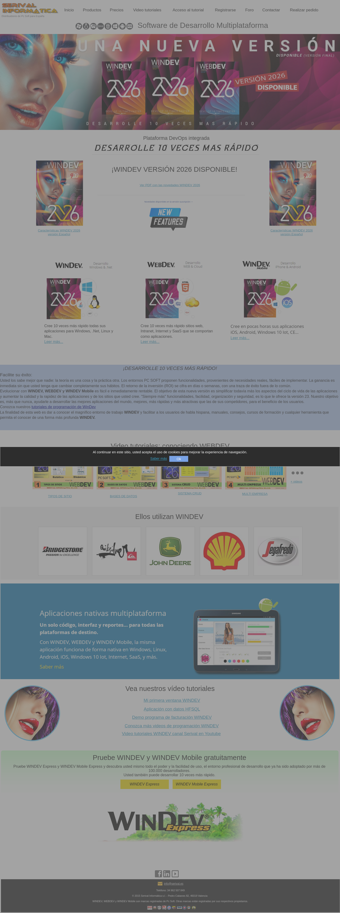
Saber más (158, 459)
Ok (179, 459)
